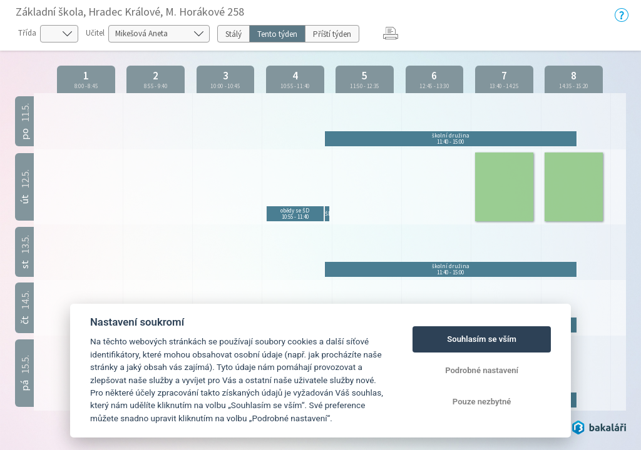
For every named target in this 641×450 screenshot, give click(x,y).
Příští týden (332, 34)
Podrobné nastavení (481, 370)
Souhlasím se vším (481, 339)
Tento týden (277, 34)
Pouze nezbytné (482, 401)
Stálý (233, 34)
